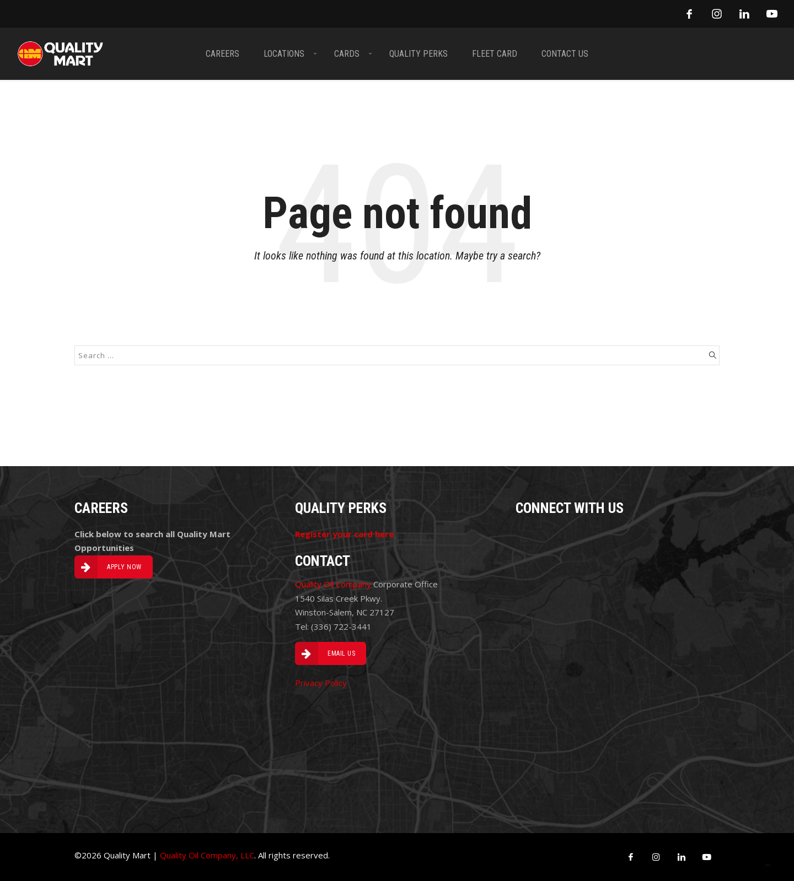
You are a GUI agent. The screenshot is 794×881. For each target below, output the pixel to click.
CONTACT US (564, 53)
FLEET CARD (494, 53)
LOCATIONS (284, 53)
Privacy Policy (321, 682)
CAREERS (222, 53)
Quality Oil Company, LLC (207, 855)
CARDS (347, 53)
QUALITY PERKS (418, 53)
